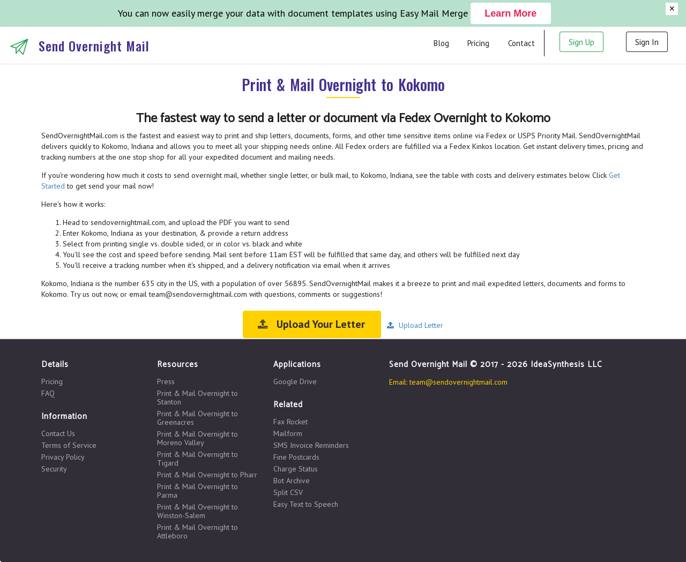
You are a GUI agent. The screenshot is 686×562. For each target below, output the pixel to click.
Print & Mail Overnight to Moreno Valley (197, 438)
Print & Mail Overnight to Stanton (197, 397)
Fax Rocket (290, 421)
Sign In (647, 42)
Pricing (478, 43)
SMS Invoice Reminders (311, 445)
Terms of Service (68, 445)
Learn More (510, 13)
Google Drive (295, 381)
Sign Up (581, 42)
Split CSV (288, 492)
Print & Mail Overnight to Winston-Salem (197, 511)
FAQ (48, 393)
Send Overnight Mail (94, 45)
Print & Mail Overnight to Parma (197, 491)
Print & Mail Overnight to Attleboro (197, 531)
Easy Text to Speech (305, 503)
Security (54, 468)
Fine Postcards (296, 457)
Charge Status (295, 469)
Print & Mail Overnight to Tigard (197, 458)
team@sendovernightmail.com (458, 382)
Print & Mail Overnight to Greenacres (197, 418)
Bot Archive (291, 480)
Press (166, 381)
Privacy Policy (63, 457)
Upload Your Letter (311, 324)
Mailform (287, 433)
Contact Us (58, 433)
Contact (521, 43)
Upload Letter (414, 325)
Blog (441, 43)
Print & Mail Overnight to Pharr (207, 474)
